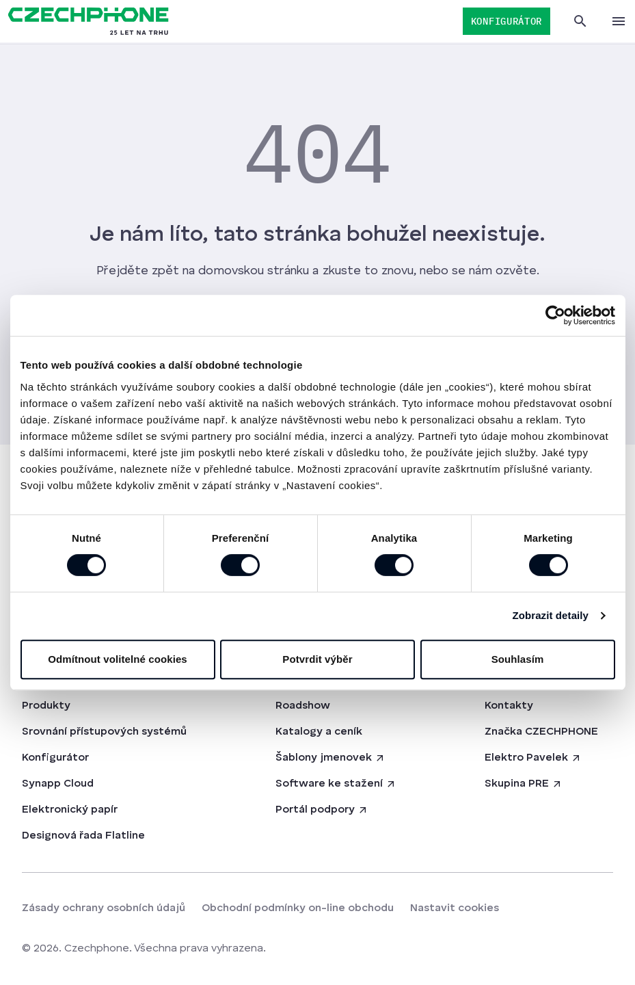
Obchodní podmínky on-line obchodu (298, 908)
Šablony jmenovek (330, 757)
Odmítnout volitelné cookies (117, 659)
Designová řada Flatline (83, 835)
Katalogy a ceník (318, 731)
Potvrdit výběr (317, 659)
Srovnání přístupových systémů (104, 731)
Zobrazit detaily (550, 615)
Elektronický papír (70, 809)
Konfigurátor (55, 757)
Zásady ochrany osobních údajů (103, 908)
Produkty (46, 705)
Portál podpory (321, 809)
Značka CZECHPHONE (541, 731)
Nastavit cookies (454, 908)
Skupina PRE (524, 783)
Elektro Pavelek (533, 757)
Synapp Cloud (58, 783)
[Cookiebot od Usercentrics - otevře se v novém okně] (555, 315)
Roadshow (302, 705)
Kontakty (509, 705)
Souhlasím (517, 659)
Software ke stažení (335, 783)
